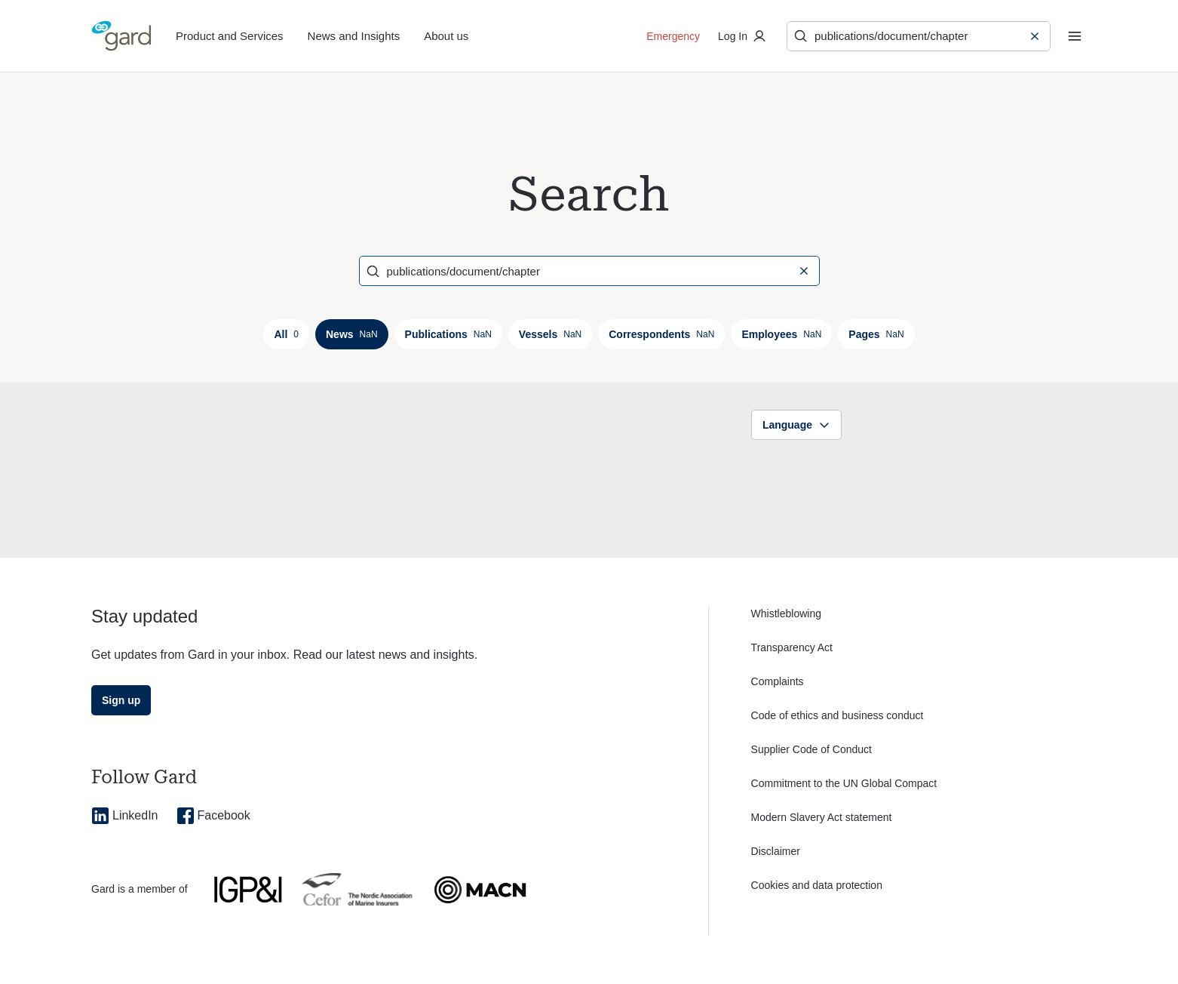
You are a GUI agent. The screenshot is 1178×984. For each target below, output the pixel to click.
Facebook (213, 816)
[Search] (909, 36)
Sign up (121, 700)
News (352, 334)
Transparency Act (792, 647)
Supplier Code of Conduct (811, 749)
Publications (448, 334)
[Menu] (1075, 36)
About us (446, 35)
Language (796, 425)
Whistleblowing (786, 613)
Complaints (777, 681)
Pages (875, 334)
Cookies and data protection (816, 885)
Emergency (673, 36)
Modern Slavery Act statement (821, 817)
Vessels (550, 334)
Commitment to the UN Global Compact (844, 783)
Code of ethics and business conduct (837, 715)
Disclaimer (775, 851)
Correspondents (661, 334)
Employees (781, 334)
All (286, 334)
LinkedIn (124, 816)
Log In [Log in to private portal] (743, 36)
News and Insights (354, 35)
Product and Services (230, 35)
